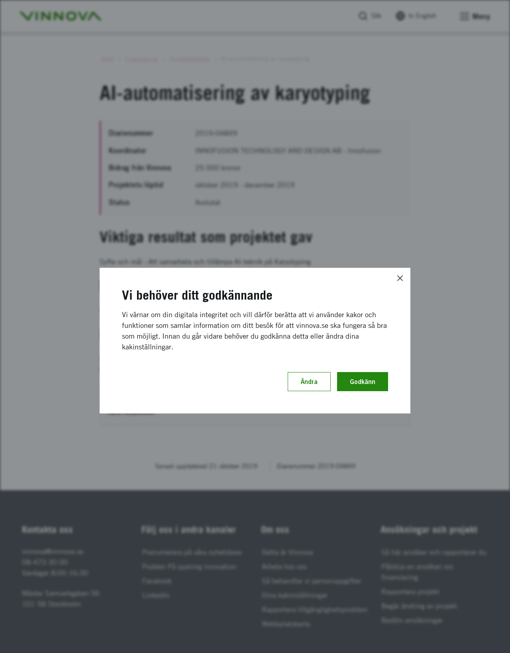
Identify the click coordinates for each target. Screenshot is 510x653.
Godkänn (362, 382)
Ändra (309, 382)
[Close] (400, 278)
